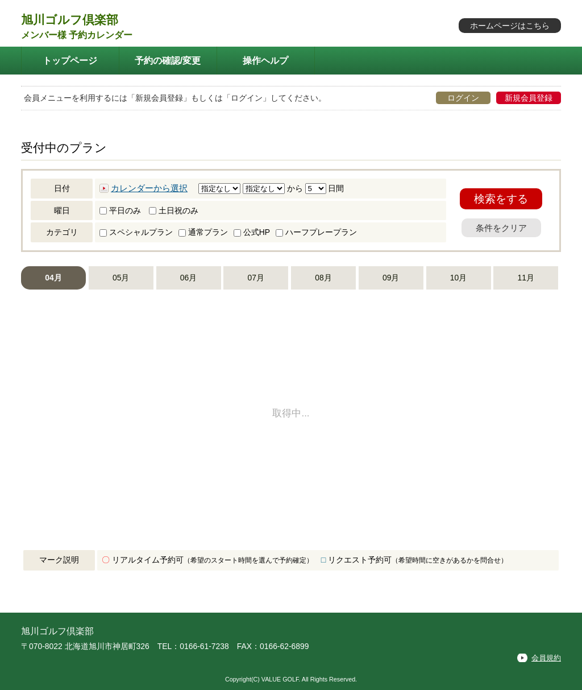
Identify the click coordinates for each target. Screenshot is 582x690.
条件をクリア (501, 228)
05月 (121, 277)
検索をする (501, 199)
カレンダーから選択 (149, 188)
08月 (323, 277)
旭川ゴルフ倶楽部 (69, 19)
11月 (526, 277)
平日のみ (120, 210)
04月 (53, 277)
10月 (458, 277)
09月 (391, 277)
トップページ (70, 60)
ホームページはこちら (510, 25)
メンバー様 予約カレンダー (76, 35)
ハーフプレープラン (316, 232)
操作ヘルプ (265, 60)
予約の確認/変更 (168, 60)
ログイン (463, 97)
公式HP (252, 232)
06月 (188, 277)
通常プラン (203, 232)
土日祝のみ (173, 210)
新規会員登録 (528, 97)
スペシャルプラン (136, 232)
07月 (256, 277)
